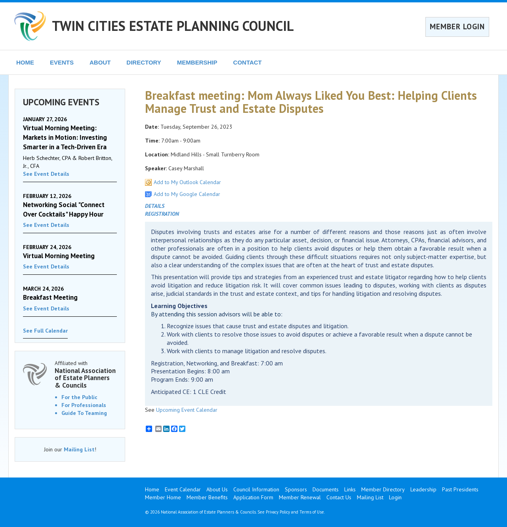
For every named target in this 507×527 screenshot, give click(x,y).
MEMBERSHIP (197, 62)
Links (350, 489)
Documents (326, 489)
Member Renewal (300, 497)
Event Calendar (183, 489)
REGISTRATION (162, 213)
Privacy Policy (278, 512)
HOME (25, 62)
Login (395, 497)
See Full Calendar (45, 330)
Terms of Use (311, 512)
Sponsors (296, 489)
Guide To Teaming (84, 413)
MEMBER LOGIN (457, 26)
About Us (217, 489)
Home (152, 489)
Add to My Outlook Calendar (187, 182)
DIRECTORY (143, 62)
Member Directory (383, 489)
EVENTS (62, 62)
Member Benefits (207, 497)
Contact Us (338, 497)
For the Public (79, 397)
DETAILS (154, 205)
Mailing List (79, 449)
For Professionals (83, 405)
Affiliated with (86, 374)
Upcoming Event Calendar (186, 409)
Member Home (163, 497)
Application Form (253, 497)
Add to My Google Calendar (187, 194)
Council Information (256, 489)
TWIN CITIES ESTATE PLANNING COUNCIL (173, 25)
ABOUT (100, 62)
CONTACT (247, 62)
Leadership (423, 489)
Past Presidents (460, 489)
